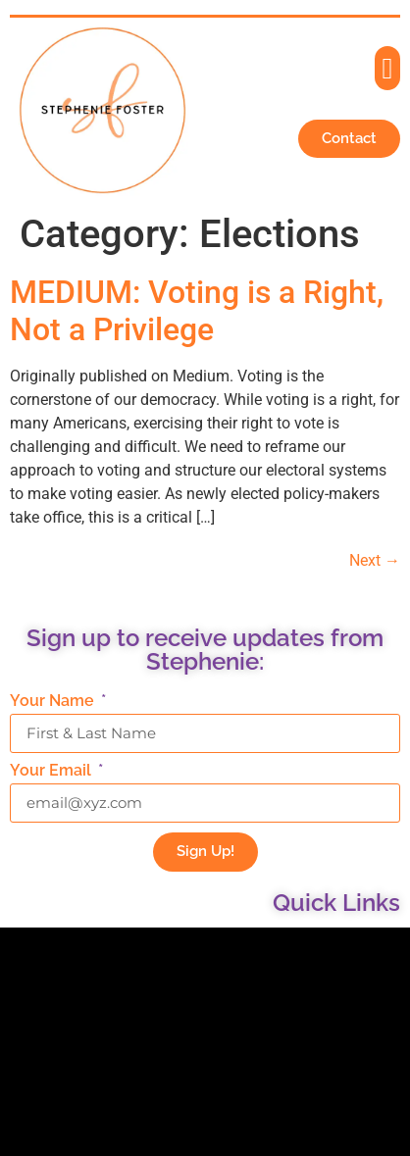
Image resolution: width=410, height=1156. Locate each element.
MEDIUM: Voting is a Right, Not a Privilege (197, 311)
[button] (387, 68)
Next (374, 560)
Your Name (54, 701)
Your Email (52, 771)
